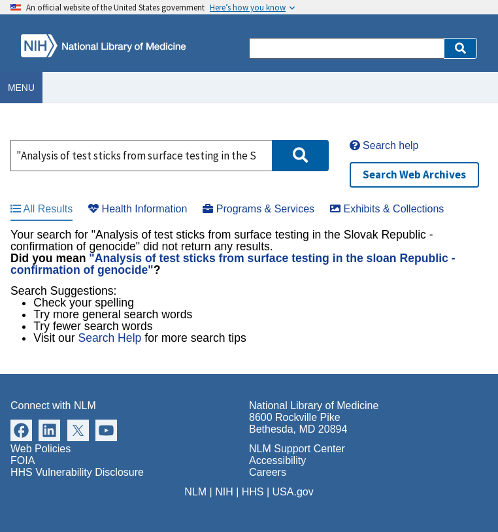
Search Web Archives (414, 174)
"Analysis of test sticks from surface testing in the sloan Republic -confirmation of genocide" (233, 264)
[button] (460, 48)
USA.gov (293, 491)
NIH (224, 491)
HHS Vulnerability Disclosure (77, 472)
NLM (195, 491)
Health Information (137, 208)
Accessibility (277, 460)
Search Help (109, 337)
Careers (267, 472)
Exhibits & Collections (387, 208)
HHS (253, 491)
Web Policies (40, 448)
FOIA (22, 460)
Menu (21, 87)
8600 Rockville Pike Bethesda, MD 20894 (298, 423)
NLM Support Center (297, 448)
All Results (41, 208)
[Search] (346, 48)
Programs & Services (258, 208)
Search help (384, 145)
